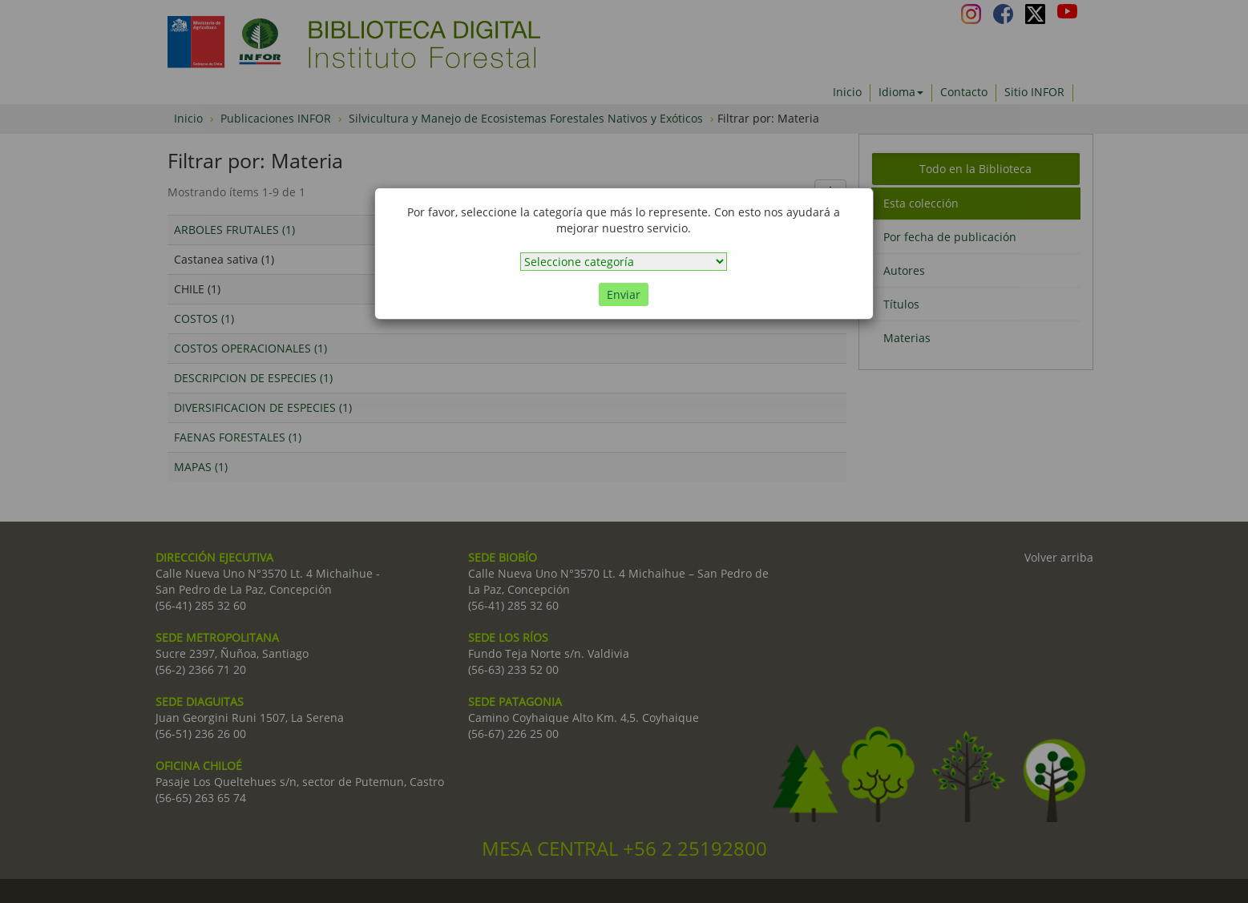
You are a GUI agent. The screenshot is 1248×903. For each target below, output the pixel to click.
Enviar (623, 294)
